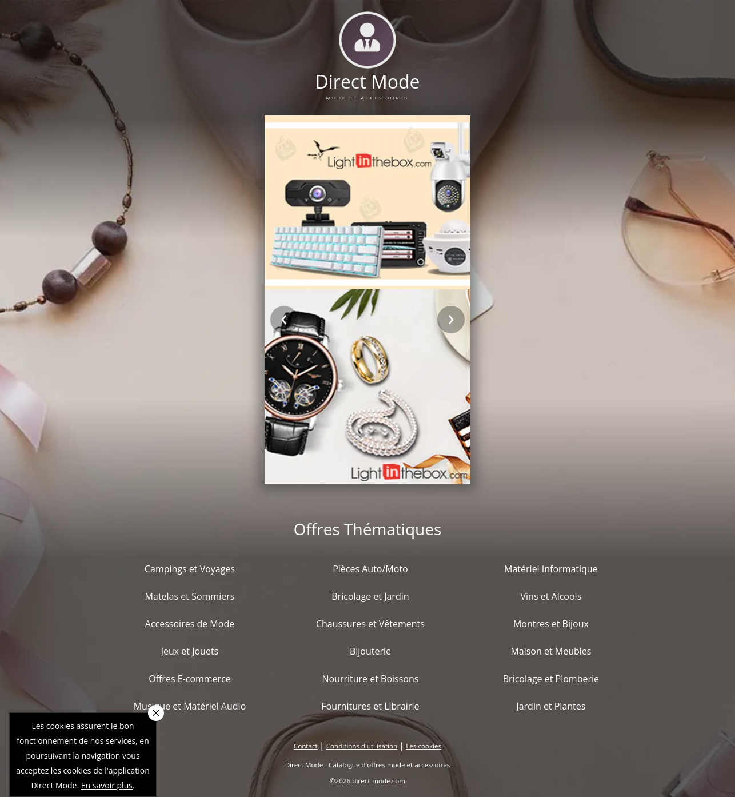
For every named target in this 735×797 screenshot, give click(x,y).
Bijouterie (370, 651)
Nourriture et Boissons (370, 678)
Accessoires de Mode (189, 623)
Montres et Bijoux (551, 623)
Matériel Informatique (551, 569)
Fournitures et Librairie (370, 706)
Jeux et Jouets (190, 651)
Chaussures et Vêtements (370, 623)
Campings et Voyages (190, 569)
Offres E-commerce (190, 678)
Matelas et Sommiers (190, 596)
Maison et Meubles (550, 651)
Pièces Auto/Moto (370, 569)
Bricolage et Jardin (370, 596)
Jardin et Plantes (550, 706)
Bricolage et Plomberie (551, 678)
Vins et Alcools (551, 596)
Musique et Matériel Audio (190, 706)
